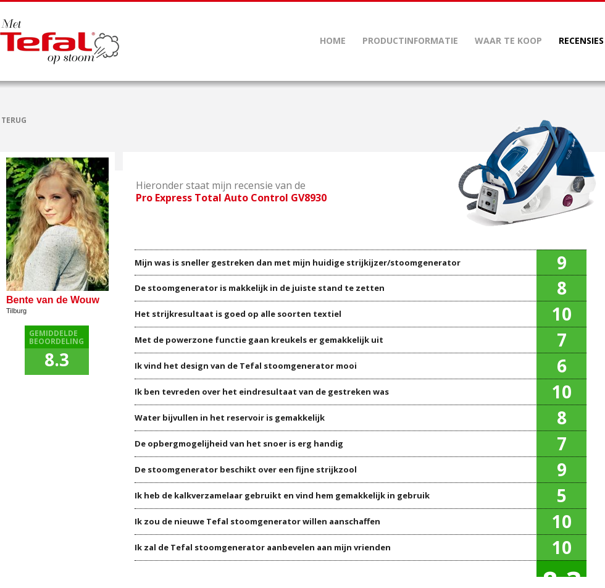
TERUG (14, 120)
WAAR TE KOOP (508, 40)
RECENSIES (581, 40)
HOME (333, 40)
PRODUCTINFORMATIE (410, 40)
